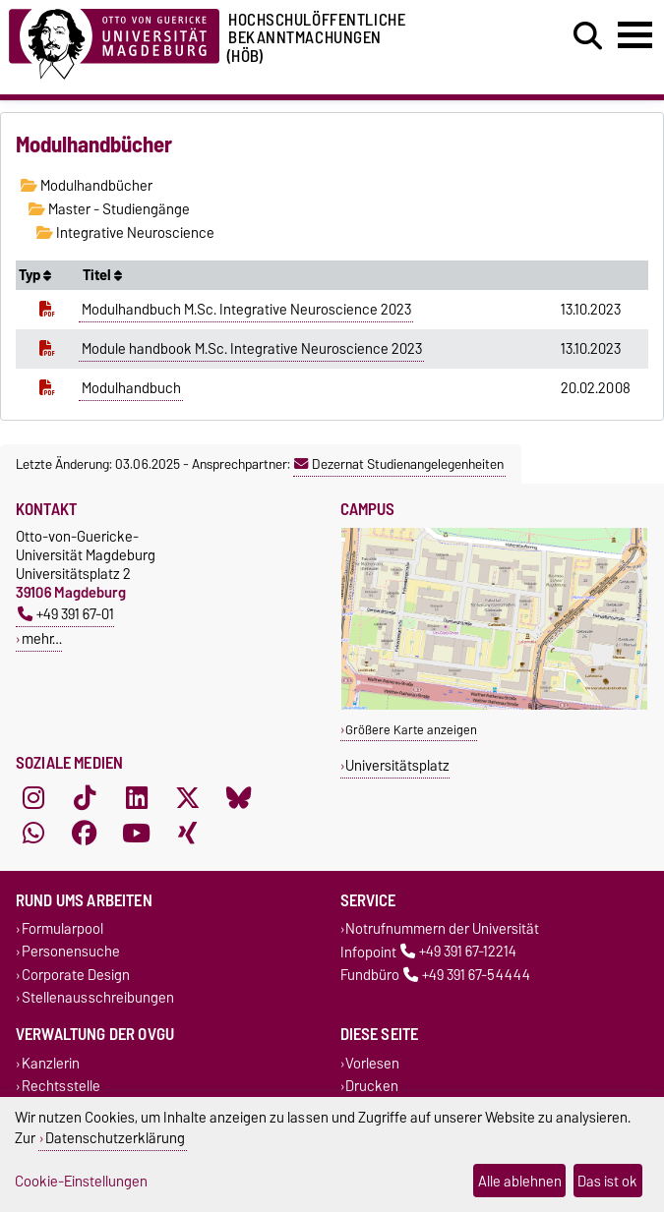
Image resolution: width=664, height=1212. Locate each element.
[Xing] (188, 833)
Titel (102, 275)
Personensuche (71, 952)
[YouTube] (136, 833)
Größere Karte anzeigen (411, 730)
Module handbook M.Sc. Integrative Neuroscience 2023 (252, 349)
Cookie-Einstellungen (81, 1181)
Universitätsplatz (397, 765)
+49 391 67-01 (66, 614)
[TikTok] (84, 798)
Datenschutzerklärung (115, 1137)
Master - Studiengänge (109, 209)
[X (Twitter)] (188, 798)
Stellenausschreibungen (98, 997)
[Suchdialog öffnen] (587, 36)
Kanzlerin (51, 1063)
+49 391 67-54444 (466, 974)
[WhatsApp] (33, 833)
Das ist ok (607, 1181)
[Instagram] (33, 798)
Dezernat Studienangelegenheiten (399, 464)
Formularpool (62, 929)
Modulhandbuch (131, 388)
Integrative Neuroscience (125, 233)
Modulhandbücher (86, 186)
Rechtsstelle (61, 1086)
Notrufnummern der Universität (442, 929)
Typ (35, 275)
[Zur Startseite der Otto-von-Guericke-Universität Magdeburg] (114, 41)
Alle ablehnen (520, 1181)
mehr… (42, 638)
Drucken (371, 1086)
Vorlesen (372, 1063)
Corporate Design (76, 974)
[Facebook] (84, 833)
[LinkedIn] (136, 798)
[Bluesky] (239, 798)
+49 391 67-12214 (458, 952)
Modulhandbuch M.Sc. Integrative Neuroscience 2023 (246, 309)
